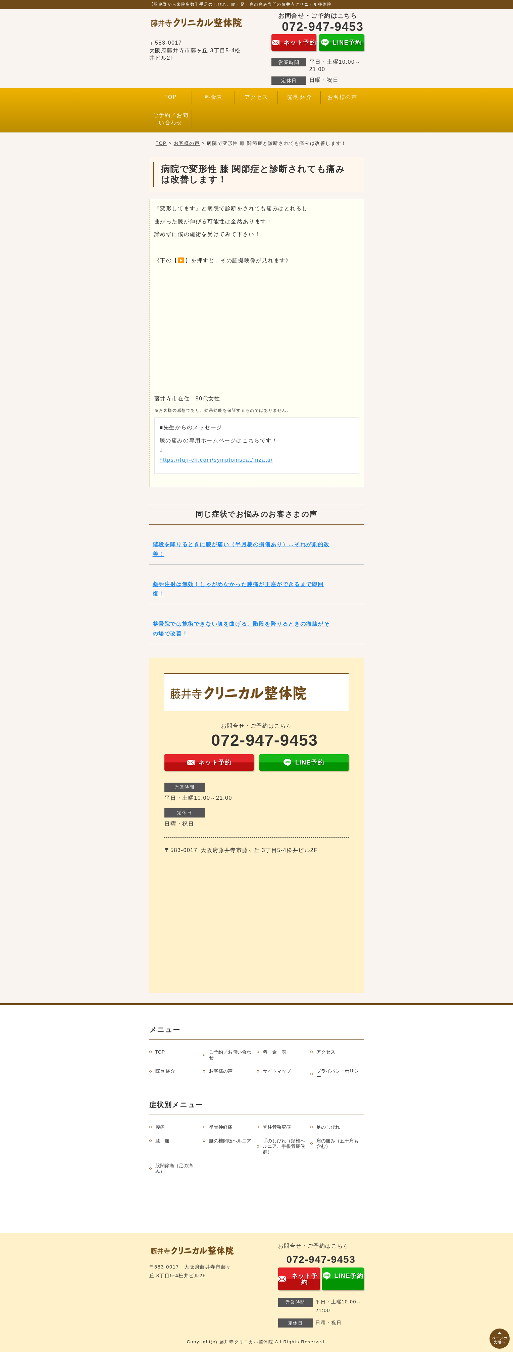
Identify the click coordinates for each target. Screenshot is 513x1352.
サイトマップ (277, 1071)
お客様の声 (342, 97)
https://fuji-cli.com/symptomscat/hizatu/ (216, 460)
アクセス (256, 97)
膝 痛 (162, 1140)
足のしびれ (328, 1127)
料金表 (213, 97)
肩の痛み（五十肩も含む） (337, 1143)
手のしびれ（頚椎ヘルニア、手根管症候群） (284, 1146)
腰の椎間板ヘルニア (230, 1140)
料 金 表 (274, 1052)
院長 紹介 (299, 97)
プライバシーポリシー (337, 1073)
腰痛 (160, 1127)
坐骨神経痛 (221, 1127)
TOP (170, 97)
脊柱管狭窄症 (277, 1127)
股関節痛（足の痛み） (174, 1168)
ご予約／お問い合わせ (171, 118)
